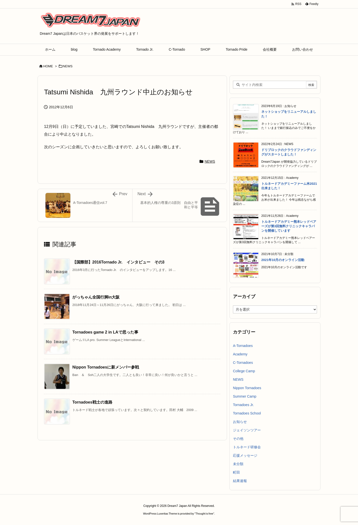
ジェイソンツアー (247, 430)
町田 (236, 472)
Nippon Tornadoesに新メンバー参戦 (105, 367)
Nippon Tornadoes (247, 388)
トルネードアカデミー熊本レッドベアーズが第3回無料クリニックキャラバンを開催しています (288, 226)
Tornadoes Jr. (243, 405)
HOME (48, 66)
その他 (238, 439)
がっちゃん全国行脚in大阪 (96, 297)
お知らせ (240, 422)
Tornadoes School (247, 413)
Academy (240, 354)
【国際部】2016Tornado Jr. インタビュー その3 (118, 262)
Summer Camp (244, 396)
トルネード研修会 (247, 447)
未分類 (238, 464)
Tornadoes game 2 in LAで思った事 (105, 332)
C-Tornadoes (243, 363)
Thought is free (204, 513)
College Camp (244, 371)
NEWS (68, 66)
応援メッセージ (245, 455)
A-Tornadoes (243, 346)
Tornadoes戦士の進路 (94, 402)
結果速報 (240, 481)
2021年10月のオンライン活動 (282, 260)
